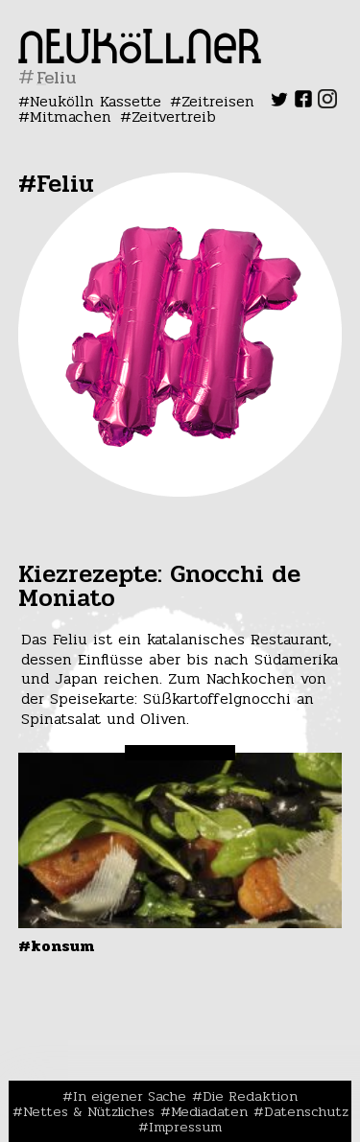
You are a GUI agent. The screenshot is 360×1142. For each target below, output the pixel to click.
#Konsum (56, 946)
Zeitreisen (217, 101)
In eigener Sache (129, 1096)
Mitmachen (70, 116)
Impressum (185, 1126)
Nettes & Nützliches (89, 1111)
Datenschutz (306, 1111)
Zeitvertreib (174, 116)
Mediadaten (209, 1111)
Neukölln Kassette (95, 101)
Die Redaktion (250, 1096)
